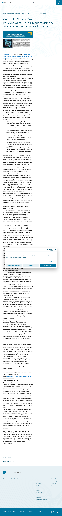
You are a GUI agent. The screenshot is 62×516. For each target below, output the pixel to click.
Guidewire (6, 54)
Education (38, 490)
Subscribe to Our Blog (8, 461)
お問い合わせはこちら (59, 2)
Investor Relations (39, 492)
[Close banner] (55, 249)
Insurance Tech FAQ (40, 495)
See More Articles (7, 457)
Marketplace (38, 497)
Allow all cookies (47, 265)
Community (38, 481)
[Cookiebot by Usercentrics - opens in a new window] (48, 250)
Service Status (39, 501)
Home (4, 11)
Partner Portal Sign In (55, 488)
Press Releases (22, 11)
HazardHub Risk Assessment (41, 499)
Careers (37, 478)
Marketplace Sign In (54, 485)
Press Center (15, 11)
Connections (38, 483)
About (9, 11)
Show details (51, 261)
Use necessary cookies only (14, 265)
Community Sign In (54, 481)
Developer (38, 485)
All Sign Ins (54, 478)
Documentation (39, 488)
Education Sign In (54, 483)
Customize (31, 265)
